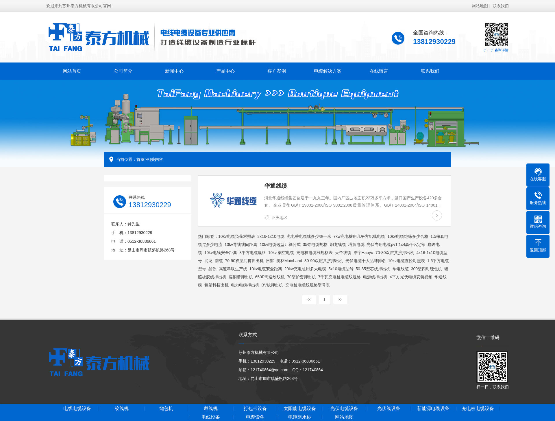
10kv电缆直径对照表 (406, 260)
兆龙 (208, 260)
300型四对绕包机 (426, 268)
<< (308, 299)
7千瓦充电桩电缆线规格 (339, 277)
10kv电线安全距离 (220, 252)
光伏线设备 (418, 408)
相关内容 (155, 159)
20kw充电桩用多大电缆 (305, 268)
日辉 (270, 260)
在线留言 (372, 70)
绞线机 (137, 408)
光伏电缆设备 (371, 408)
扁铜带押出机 (241, 277)
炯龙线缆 (338, 244)
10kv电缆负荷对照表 (236, 236)
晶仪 (212, 268)
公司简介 (121, 70)
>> (340, 299)
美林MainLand (289, 260)
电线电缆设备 (90, 408)
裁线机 (231, 408)
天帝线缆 (343, 252)
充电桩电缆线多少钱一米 (309, 236)
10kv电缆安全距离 (265, 268)
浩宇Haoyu (363, 252)
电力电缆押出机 (245, 285)
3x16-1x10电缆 (270, 236)
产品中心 (222, 70)
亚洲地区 (279, 217)
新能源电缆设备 (464, 408)
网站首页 (71, 70)
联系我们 (501, 5)
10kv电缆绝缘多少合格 (407, 236)
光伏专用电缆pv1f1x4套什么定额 (396, 244)
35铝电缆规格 (315, 244)
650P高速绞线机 (270, 277)
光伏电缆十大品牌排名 (365, 260)
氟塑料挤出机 (216, 285)
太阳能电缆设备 (324, 408)
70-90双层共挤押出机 (244, 260)
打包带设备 (277, 408)
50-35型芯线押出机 (373, 268)
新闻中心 (171, 70)
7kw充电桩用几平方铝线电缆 (359, 236)
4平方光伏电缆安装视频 (411, 277)
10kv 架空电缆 (281, 252)
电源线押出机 (375, 277)
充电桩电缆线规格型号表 (307, 285)
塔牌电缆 (356, 244)
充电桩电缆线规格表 (314, 252)
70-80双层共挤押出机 (394, 252)
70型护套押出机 (301, 277)
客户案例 (272, 70)
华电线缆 (401, 268)
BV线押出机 (272, 285)
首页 (140, 159)
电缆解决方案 (322, 70)
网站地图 (480, 5)
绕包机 (184, 408)
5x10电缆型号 (340, 268)
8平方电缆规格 (252, 252)
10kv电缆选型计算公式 (280, 244)
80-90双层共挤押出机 (323, 260)
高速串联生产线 (233, 268)
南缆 (219, 260)
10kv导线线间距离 (241, 244)
